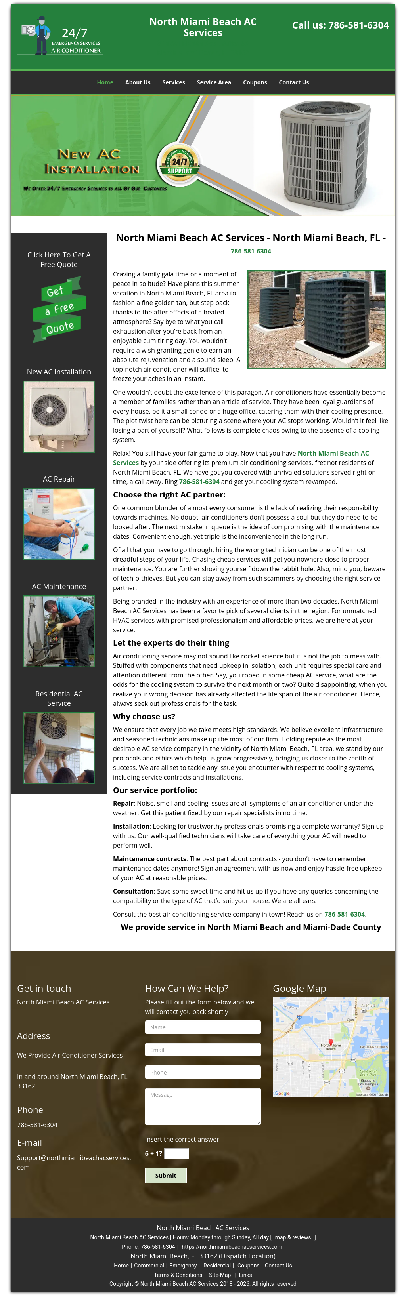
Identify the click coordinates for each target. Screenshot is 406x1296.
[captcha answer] (176, 1153)
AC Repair (59, 479)
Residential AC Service (58, 698)
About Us (138, 82)
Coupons (255, 82)
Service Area (214, 82)
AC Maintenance (59, 586)
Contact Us (294, 82)
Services (174, 82)
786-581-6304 (358, 24)
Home (105, 82)
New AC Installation (59, 371)
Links (245, 1275)
